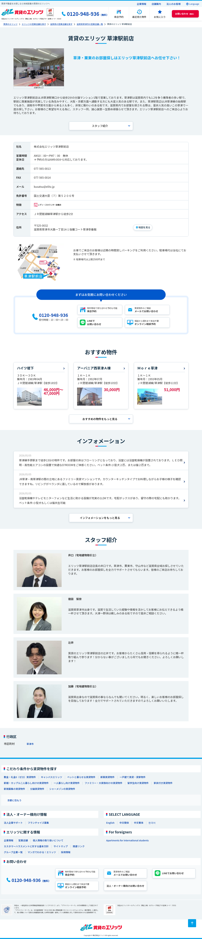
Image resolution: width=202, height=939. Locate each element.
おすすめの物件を (99, 419)
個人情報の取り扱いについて (48, 840)
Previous (15, 67)
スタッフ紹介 (100, 126)
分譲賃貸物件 (37, 788)
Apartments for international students (127, 840)
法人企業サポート (13, 822)
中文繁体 (138, 822)
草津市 (30, 744)
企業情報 (141, 4)
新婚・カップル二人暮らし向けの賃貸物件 (26, 783)
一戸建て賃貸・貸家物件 (133, 777)
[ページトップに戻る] (192, 923)
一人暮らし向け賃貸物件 (67, 783)
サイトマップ (61, 846)
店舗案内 (156, 4)
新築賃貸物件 (107, 777)
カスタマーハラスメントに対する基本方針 (26, 846)
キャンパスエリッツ (51, 777)
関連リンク (79, 846)
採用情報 (65, 852)
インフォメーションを (100, 518)
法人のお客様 (173, 4)
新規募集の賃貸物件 (14, 788)
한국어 (152, 822)
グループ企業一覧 (13, 852)
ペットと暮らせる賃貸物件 (81, 777)
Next (62, 67)
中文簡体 (124, 822)
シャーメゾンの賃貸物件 (62, 788)
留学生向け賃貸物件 (138, 783)
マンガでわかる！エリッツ (42, 852)
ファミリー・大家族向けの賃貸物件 (103, 783)
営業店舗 (23, 840)
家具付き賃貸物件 (163, 783)
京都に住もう (14, 800)
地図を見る (144, 227)
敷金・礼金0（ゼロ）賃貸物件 (20, 777)
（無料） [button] (185, 13)
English (110, 822)
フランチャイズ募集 (38, 822)
